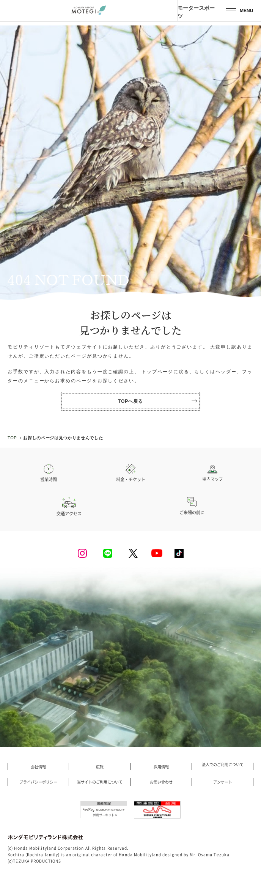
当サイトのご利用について (100, 782)
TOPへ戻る (157, 401)
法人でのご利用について (223, 764)
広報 (100, 767)
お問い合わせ (161, 782)
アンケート (222, 782)
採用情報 (161, 767)
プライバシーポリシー (38, 782)
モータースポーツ (196, 11)
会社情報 (38, 767)
